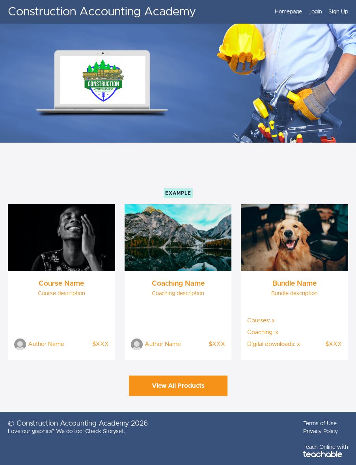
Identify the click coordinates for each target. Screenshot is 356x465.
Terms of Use (320, 423)
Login (315, 12)
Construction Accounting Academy (102, 12)
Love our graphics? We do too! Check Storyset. (66, 431)
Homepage (288, 12)
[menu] (308, 12)
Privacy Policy (320, 431)
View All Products (178, 386)
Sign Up (338, 12)
